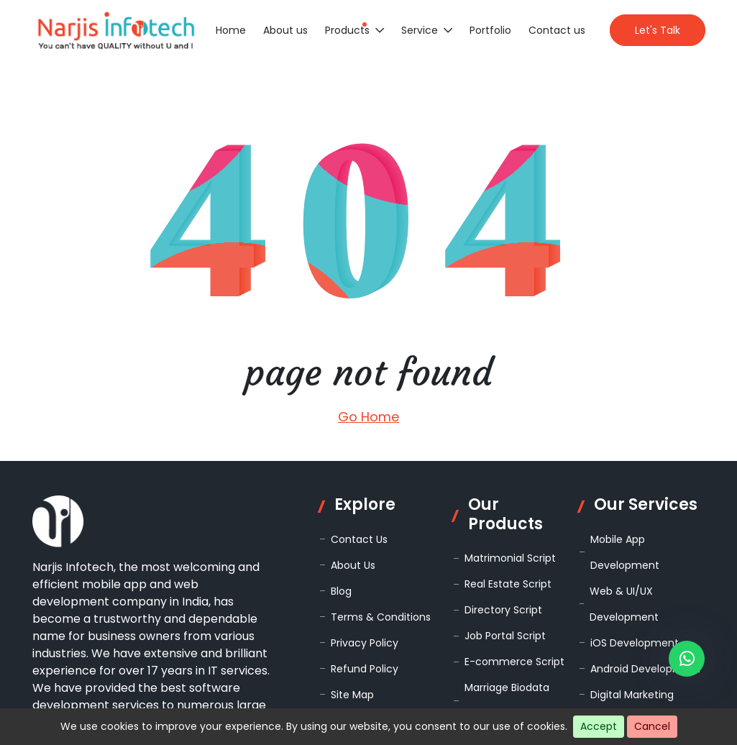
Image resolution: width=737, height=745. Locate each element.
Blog (341, 591)
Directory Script (503, 610)
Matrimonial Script (510, 558)
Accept (598, 726)
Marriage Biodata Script (506, 700)
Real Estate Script (507, 584)
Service (426, 30)
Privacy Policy (364, 643)
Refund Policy (364, 669)
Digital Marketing (632, 694)
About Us (353, 565)
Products (354, 29)
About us (285, 30)
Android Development (645, 669)
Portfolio (490, 30)
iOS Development (634, 643)
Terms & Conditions (381, 617)
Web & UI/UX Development (624, 604)
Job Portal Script (505, 636)
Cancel (652, 726)
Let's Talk (657, 30)
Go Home (368, 417)
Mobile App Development (624, 552)
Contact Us (359, 539)
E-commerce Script (514, 661)
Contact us (556, 30)
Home (231, 30)
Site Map (352, 694)
